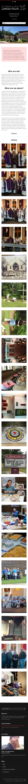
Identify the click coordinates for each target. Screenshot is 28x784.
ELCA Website (6, 772)
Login (4, 764)
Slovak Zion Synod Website (9, 769)
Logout (4, 766)
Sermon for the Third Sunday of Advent (12, 725)
